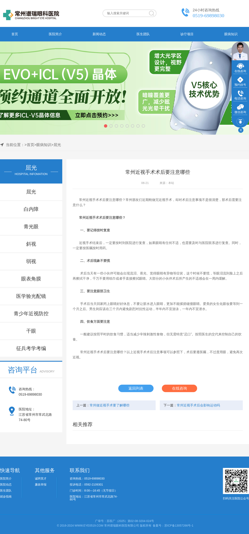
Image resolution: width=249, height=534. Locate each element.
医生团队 (143, 34)
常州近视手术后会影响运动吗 (198, 405)
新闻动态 (99, 34)
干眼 (31, 331)
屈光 (57, 145)
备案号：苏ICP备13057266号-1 (173, 525)
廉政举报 (40, 484)
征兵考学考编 (31, 348)
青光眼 (31, 226)
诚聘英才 (40, 478)
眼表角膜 (31, 278)
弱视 (31, 261)
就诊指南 (6, 496)
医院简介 (55, 34)
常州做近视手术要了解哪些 (109, 405)
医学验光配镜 (31, 296)
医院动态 (6, 484)
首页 (14, 34)
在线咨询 (179, 388)
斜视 (31, 244)
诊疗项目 (187, 34)
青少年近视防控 (31, 313)
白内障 (31, 209)
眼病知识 (231, 34)
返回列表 (135, 388)
